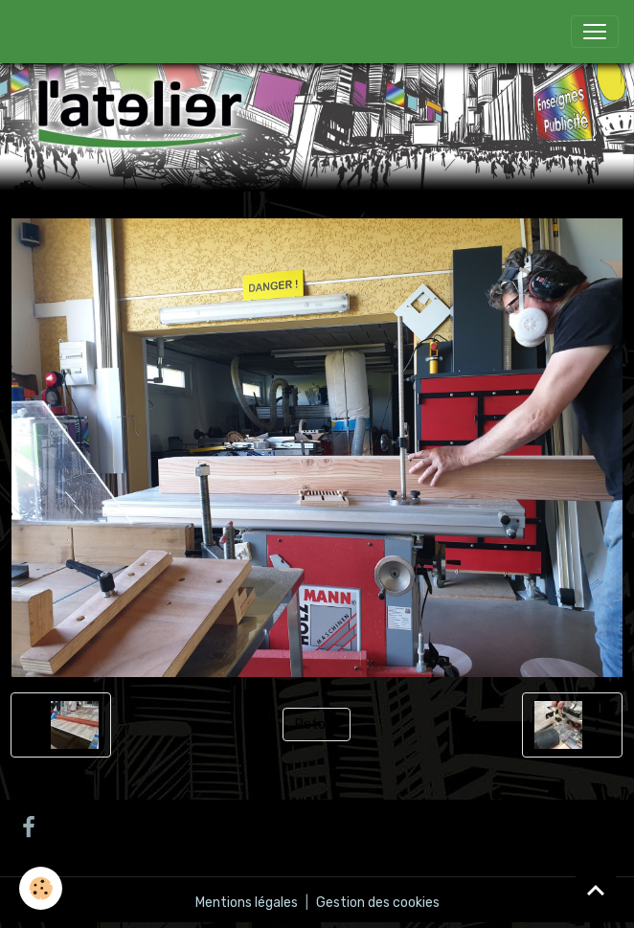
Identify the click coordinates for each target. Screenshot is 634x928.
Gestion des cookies (378, 902)
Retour (316, 724)
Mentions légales (246, 902)
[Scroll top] (596, 890)
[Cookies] (40, 888)
